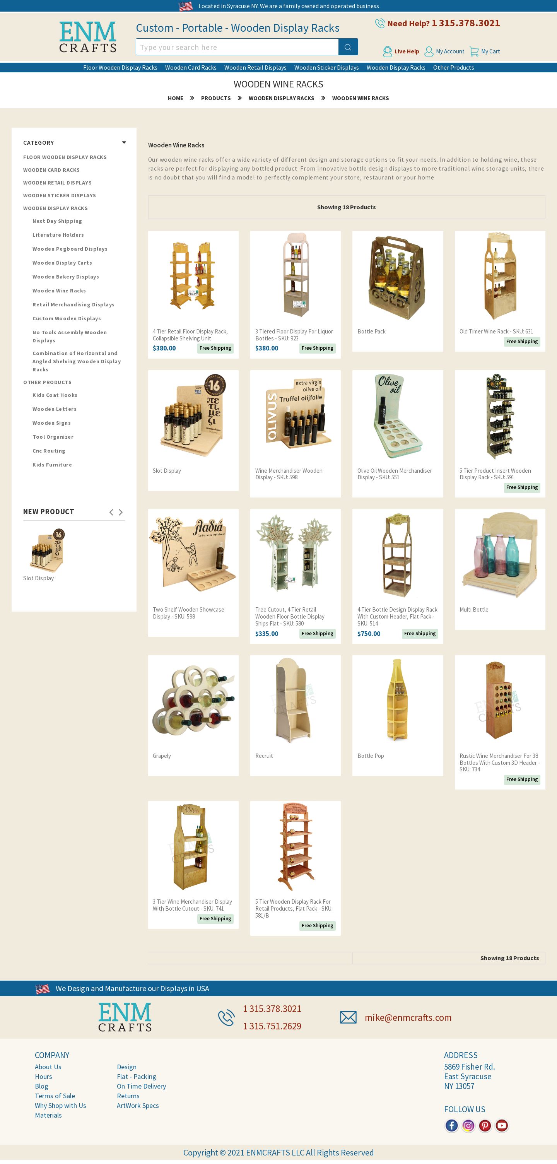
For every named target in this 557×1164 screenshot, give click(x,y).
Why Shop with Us (60, 1103)
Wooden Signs (51, 423)
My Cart (495, 51)
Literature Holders (58, 235)
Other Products (453, 67)
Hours (43, 1074)
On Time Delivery (141, 1084)
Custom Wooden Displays (66, 318)
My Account (450, 51)
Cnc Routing (49, 451)
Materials (48, 1113)
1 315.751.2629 (274, 1024)
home (175, 98)
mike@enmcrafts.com (411, 1016)
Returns (128, 1094)
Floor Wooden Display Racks (120, 67)
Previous (111, 510)
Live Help (402, 51)
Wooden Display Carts (62, 263)
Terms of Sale (55, 1094)
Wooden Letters (54, 409)
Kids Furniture (52, 464)
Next (121, 510)
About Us (48, 1065)
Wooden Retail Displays (255, 67)
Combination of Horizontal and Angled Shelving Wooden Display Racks (76, 361)
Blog (41, 1084)
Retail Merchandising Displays (73, 304)
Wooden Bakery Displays (65, 276)
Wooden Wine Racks (361, 98)
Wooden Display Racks (396, 67)
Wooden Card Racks (191, 67)
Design (127, 1065)
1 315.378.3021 (472, 22)
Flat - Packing (136, 1074)
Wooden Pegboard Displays (70, 249)
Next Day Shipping (57, 221)
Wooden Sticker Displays (326, 67)
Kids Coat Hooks (55, 395)
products (216, 98)
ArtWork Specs (138, 1103)
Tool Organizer (52, 437)
